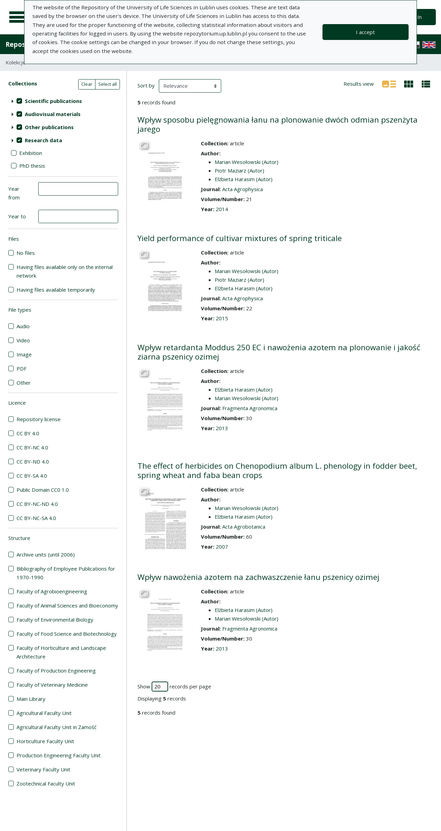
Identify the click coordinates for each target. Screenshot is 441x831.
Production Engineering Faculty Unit (59, 755)
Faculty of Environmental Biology (55, 619)
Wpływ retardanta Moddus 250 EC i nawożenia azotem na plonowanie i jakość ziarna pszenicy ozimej (278, 352)
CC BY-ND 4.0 (33, 461)
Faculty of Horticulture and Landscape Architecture (61, 652)
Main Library (31, 698)
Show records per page (174, 687)
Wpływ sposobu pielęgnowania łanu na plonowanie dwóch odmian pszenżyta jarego (277, 124)
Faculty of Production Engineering (56, 670)
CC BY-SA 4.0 (32, 475)
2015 (222, 318)
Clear (86, 84)
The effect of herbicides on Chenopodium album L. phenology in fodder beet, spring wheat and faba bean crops (277, 470)
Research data (43, 140)
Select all (107, 84)
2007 (222, 546)
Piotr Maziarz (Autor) (239, 170)
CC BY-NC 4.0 (32, 447)
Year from (14, 193)
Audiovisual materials (53, 114)
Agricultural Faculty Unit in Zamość (56, 727)
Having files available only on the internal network (65, 271)
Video (23, 340)
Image (24, 354)
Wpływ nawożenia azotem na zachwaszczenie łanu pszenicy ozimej (258, 577)
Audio (23, 326)
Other (24, 382)
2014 (222, 209)
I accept (365, 32)
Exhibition (30, 152)
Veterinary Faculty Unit (43, 769)
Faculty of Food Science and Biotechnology (67, 633)
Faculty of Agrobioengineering (52, 591)
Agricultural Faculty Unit (44, 712)
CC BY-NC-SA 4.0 (36, 518)
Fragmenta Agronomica (249, 408)
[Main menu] (18, 17)
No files (26, 252)
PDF (22, 368)
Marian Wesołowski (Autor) (246, 161)
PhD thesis (32, 165)
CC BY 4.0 (28, 433)
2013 (222, 428)
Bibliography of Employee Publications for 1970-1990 (66, 573)
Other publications (49, 127)
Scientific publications (53, 100)
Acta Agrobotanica (243, 526)
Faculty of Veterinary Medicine (52, 684)
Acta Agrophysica (242, 189)
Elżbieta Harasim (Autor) (244, 179)
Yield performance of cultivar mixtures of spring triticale (239, 238)
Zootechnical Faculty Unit (46, 783)
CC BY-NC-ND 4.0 (37, 503)
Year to (17, 216)
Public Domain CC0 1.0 (43, 489)
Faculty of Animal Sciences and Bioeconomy (67, 605)
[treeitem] (63, 101)
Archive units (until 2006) (46, 554)
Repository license (39, 419)
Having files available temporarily (56, 289)
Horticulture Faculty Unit (45, 741)
